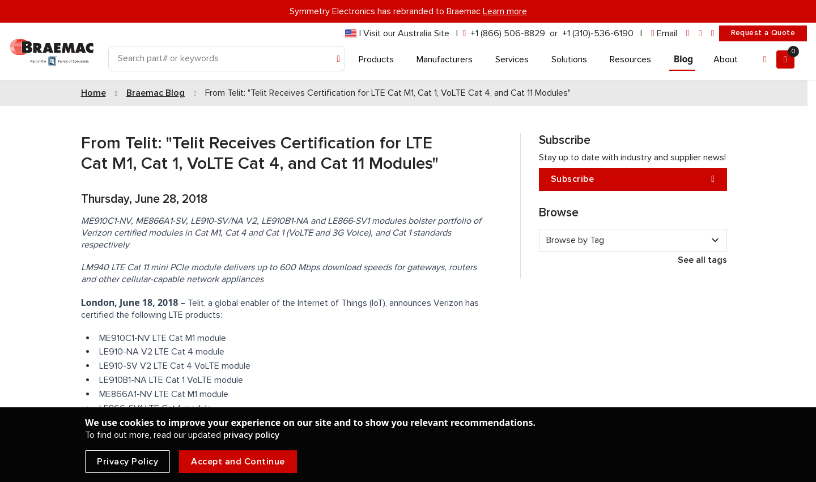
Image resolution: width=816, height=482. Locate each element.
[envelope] (664, 34)
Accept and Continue (238, 461)
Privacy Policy (127, 461)
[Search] (226, 58)
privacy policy (251, 435)
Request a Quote (763, 33)
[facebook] (700, 34)
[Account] (765, 59)
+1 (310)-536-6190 (598, 33)
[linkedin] (688, 34)
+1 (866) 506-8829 (507, 33)
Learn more (505, 11)
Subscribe (633, 179)
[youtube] (713, 34)
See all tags (702, 260)
